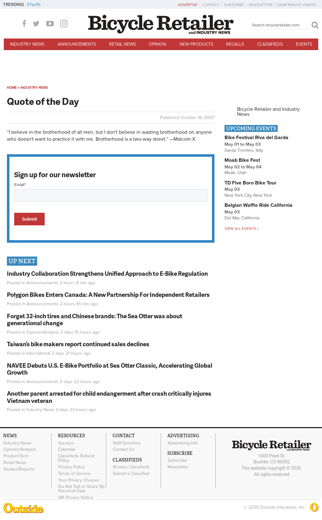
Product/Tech (16, 456)
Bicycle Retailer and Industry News (268, 111)
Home (12, 88)
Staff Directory (127, 442)
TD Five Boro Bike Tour (250, 183)
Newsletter (260, 5)
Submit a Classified (131, 473)
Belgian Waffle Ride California (258, 205)
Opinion (157, 44)
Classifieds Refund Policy (76, 458)
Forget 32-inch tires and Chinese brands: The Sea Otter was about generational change (94, 319)
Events (304, 44)
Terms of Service (74, 473)
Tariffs (35, 4)
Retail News (122, 44)
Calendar (66, 449)
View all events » (241, 228)
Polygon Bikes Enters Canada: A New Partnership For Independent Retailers (108, 294)
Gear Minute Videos (296, 5)
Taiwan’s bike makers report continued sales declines (78, 344)
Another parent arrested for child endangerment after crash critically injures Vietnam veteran (109, 397)
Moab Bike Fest (242, 160)
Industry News (27, 44)
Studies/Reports (19, 469)
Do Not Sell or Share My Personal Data (81, 489)
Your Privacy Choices (78, 480)
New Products (196, 44)
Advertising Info (183, 442)
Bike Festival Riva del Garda (256, 137)
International (38, 353)
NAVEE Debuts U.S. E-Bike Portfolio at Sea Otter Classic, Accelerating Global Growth (109, 369)
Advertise (187, 5)
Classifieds (270, 44)
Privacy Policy (71, 467)
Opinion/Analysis (42, 332)
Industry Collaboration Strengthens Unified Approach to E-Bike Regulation (107, 273)
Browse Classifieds (131, 467)
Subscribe (234, 5)
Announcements (77, 44)
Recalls (235, 44)
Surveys (66, 442)
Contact (210, 5)
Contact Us (123, 449)
